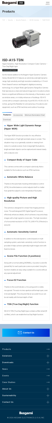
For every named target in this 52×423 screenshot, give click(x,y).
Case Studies (8, 382)
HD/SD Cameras (34, 20)
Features (7, 115)
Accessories (18, 115)
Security (10, 20)
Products (6, 349)
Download (7, 120)
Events (5, 376)
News (5, 369)
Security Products (21, 20)
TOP (3, 20)
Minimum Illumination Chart (35, 115)
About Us (7, 389)
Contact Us (28, 332)
